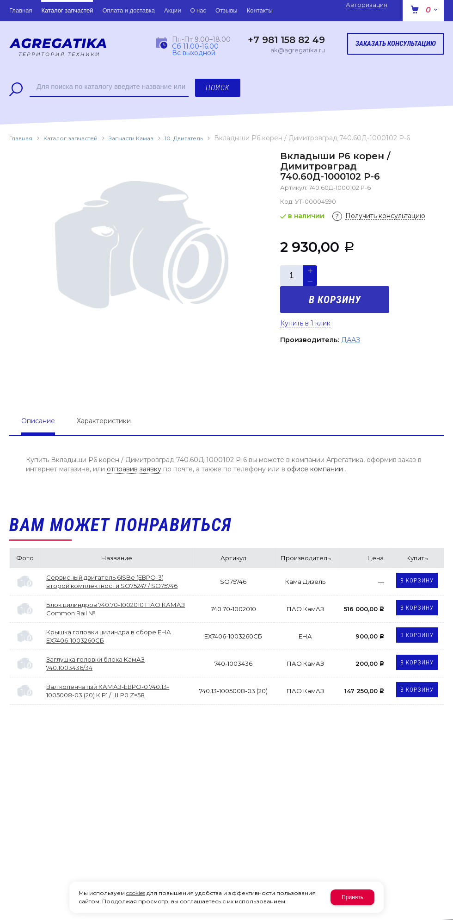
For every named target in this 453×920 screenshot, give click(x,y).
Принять (352, 897)
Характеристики (104, 421)
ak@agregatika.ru (297, 50)
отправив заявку (134, 469)
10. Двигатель (184, 138)
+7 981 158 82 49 (286, 39)
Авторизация (366, 4)
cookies (135, 892)
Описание (38, 421)
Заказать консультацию (395, 43)
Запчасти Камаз (131, 138)
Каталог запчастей (70, 138)
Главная (20, 138)
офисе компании (316, 469)
